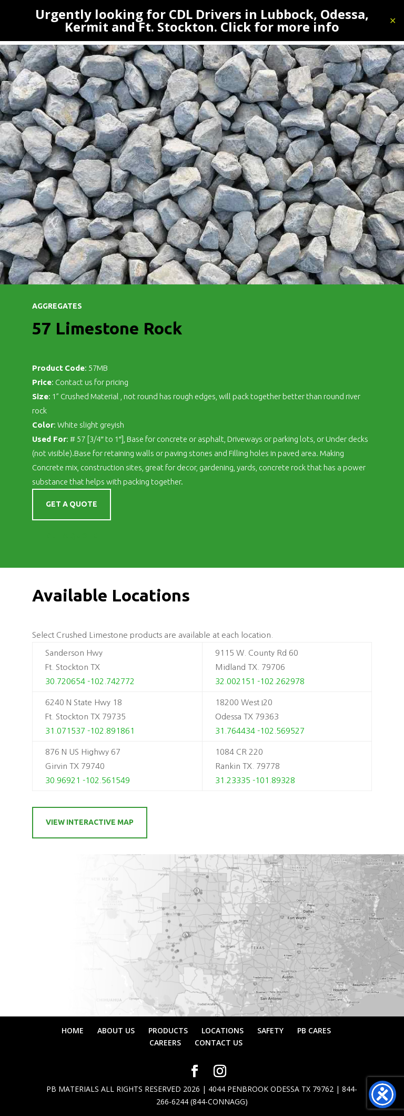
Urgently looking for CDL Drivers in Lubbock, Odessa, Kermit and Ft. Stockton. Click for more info (202, 20)
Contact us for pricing (91, 382)
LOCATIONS (222, 1030)
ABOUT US (116, 1030)
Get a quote (71, 504)
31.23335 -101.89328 (255, 780)
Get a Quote (71, 535)
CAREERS (165, 1043)
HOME (73, 1030)
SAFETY (270, 1030)
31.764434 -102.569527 (260, 731)
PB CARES (314, 1030)
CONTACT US (219, 1043)
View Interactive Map (90, 822)
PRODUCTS (168, 1030)
